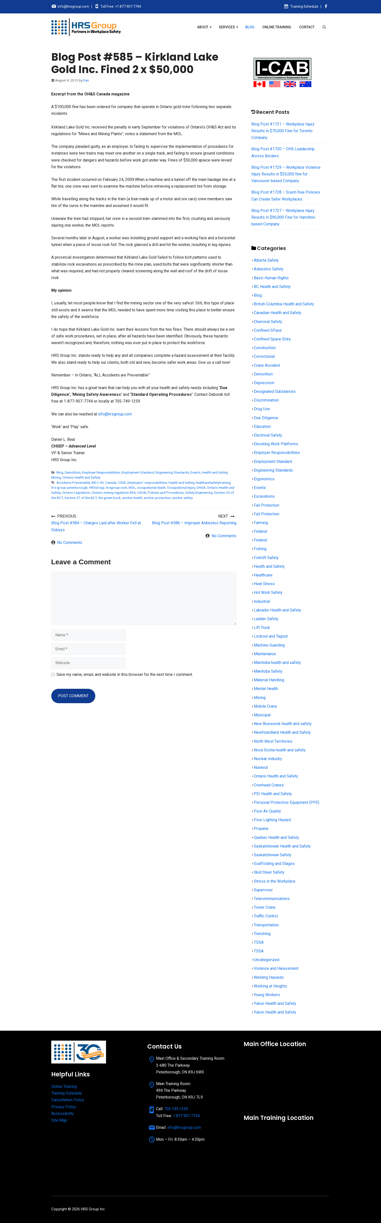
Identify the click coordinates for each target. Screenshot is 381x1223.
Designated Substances (275, 391)
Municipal (262, 715)
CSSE (122, 483)
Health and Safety (214, 472)
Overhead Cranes (269, 785)
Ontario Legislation (76, 492)
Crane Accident (267, 365)
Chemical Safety (268, 321)
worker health (132, 498)
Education (262, 426)
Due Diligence (266, 417)
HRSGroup (97, 487)
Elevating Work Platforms (276, 444)
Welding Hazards (269, 977)
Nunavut (261, 767)
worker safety (182, 498)
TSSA (259, 942)
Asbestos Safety (268, 269)
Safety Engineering (199, 492)
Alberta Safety (266, 260)
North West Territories (273, 741)
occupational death (151, 487)
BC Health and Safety (272, 286)
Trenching (262, 933)
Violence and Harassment (276, 968)
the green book (109, 498)
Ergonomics (264, 479)
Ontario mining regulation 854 (114, 492)
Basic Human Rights (271, 278)
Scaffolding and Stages (274, 863)
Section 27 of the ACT (80, 498)
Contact (307, 27)
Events (195, 472)
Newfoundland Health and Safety (282, 732)
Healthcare (263, 575)
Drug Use (262, 409)
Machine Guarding (269, 645)
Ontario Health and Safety (81, 477)
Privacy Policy (63, 1106)
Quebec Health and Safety (276, 837)
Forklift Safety (266, 557)
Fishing (260, 548)
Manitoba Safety (268, 671)
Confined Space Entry (272, 339)
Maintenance (265, 654)
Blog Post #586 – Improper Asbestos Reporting (194, 523)
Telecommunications (272, 898)
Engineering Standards (172, 472)
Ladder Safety (266, 618)
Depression (264, 382)
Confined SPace (268, 330)
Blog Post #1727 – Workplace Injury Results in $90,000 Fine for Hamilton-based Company (283, 217)
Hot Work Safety (268, 592)
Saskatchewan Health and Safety (282, 846)
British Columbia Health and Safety (284, 304)
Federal (260, 531)
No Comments (69, 542)
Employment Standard (137, 472)
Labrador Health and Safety (277, 610)
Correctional (264, 356)
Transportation (266, 925)
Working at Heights (270, 986)
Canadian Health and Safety (277, 312)
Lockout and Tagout (271, 636)
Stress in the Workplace (274, 881)
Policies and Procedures (166, 492)
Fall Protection (266, 505)
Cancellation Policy (67, 1100)
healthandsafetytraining (213, 483)
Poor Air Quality (267, 811)
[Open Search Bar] (324, 27)
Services (227, 27)
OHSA (200, 487)
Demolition (73, 472)
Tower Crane (264, 907)
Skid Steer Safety (269, 872)
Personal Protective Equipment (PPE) (286, 802)
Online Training (276, 27)
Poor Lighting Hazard (272, 819)
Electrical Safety (268, 435)
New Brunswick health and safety (283, 723)
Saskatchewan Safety (272, 855)
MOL (132, 487)
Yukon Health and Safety (275, 1003)
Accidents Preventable (73, 483)
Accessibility (62, 1113)
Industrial (262, 601)
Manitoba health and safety (277, 662)
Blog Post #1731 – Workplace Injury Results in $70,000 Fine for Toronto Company (283, 131)
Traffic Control (266, 916)
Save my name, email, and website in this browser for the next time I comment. (124, 674)
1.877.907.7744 (186, 1115)
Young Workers (267, 994)
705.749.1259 (176, 1108)
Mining (56, 477)
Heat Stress (264, 583)
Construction (265, 347)
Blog (249, 27)
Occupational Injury (181, 487)
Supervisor (263, 890)
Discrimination (266, 400)
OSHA (141, 492)
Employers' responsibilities (147, 483)
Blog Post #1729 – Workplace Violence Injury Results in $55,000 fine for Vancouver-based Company (286, 174)
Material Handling (269, 680)
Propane (261, 828)
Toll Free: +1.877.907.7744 (120, 6)
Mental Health (266, 688)
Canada (110, 483)
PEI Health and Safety (273, 793)
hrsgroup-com (116, 487)
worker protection (157, 498)
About (202, 27)
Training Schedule (304, 6)
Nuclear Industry (268, 758)
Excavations (264, 496)
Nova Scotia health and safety (280, 750)
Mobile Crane (265, 706)
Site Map (59, 1120)
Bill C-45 (98, 483)
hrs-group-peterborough (69, 487)
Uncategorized (266, 959)
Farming (261, 522)
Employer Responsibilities (101, 472)
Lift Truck (262, 627)
